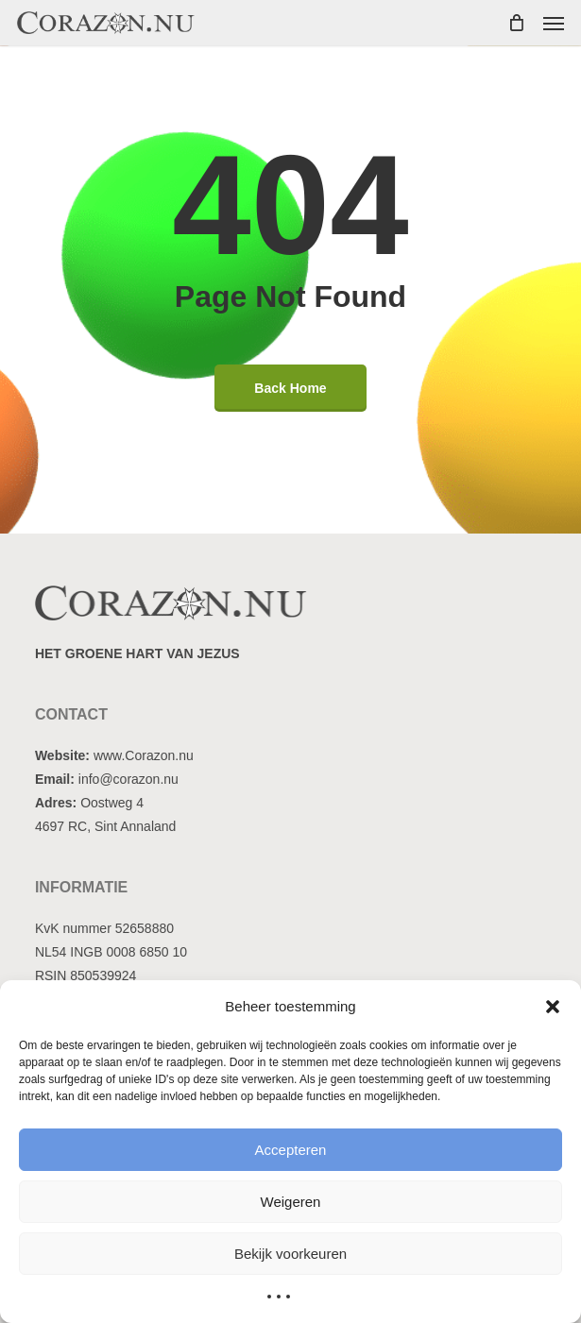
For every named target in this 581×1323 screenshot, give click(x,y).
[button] (552, 1006)
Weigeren (291, 1202)
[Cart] (516, 22)
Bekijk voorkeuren (290, 1254)
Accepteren (291, 1150)
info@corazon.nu (128, 779)
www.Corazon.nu (144, 755)
